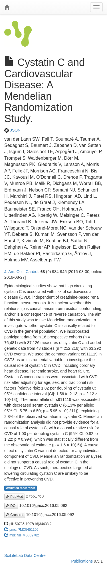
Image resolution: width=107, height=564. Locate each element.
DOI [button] (11, 506)
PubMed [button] (14, 497)
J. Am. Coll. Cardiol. (21, 271)
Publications (82, 561)
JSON (12, 130)
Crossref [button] (14, 515)
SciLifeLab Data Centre (25, 555)
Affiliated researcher (20, 488)
